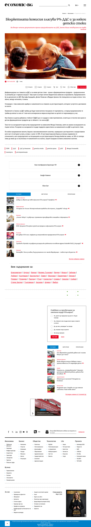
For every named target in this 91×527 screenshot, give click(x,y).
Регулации (18, 232)
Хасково (39, 282)
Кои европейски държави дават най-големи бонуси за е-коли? (71, 353)
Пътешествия (60, 385)
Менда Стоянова (72, 148)
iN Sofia (79, 454)
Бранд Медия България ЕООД (42, 501)
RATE (78, 449)
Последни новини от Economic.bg (75, 394)
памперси (9, 152)
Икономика (70, 13)
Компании (18, 215)
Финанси (22, 454)
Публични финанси (20, 198)
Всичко (7, 467)
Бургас (26, 272)
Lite (62, 441)
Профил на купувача (19, 506)
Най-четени (44, 194)
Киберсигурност (52, 451)
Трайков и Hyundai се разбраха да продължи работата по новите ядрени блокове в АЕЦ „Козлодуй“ (49, 243)
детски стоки (39, 148)
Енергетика (18, 241)
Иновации (23, 449)
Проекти (78, 441)
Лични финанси (38, 447)
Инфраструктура (20, 206)
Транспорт (9, 455)
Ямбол (55, 282)
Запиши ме (81, 432)
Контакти (16, 499)
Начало (64, 13)
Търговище (29, 282)
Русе (39, 279)
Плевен (14, 279)
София (73, 279)
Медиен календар (18, 512)
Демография (37, 449)
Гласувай (54, 337)
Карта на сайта (38, 497)
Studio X (51, 524)
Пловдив (23, 279)
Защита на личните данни (41, 492)
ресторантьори (22, 152)
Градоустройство (39, 456)
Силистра (47, 279)
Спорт (64, 456)
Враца (64, 272)
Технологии (51, 441)
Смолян (65, 279)
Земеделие (9, 458)
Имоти (22, 456)
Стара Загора (16, 282)
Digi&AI (58, 368)
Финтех (50, 456)
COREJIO (79, 451)
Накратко (9, 473)
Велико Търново (45, 272)
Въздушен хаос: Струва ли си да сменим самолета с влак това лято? (70, 388)
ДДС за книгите (25, 148)
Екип (35, 494)
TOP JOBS (79, 461)
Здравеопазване (60, 377)
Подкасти (79, 447)
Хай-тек (50, 454)
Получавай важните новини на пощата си (63, 431)
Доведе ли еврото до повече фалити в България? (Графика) (36, 200)
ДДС (14, 148)
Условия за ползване (39, 504)
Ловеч (43, 276)
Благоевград (16, 272)
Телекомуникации (53, 447)
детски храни (51, 148)
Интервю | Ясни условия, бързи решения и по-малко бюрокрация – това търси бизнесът (47, 252)
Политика (37, 444)
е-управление (52, 449)
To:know (8, 475)
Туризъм (8, 460)
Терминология (10, 470)
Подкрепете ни (38, 506)
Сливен (57, 279)
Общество (37, 441)
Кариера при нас (18, 504)
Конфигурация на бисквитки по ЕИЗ (22, 509)
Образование (38, 451)
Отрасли (22, 447)
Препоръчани (71, 194)
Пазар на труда (10, 462)
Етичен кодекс (18, 501)
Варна (33, 272)
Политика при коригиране (41, 499)
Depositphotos (49, 525)
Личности (65, 451)
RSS (37, 432)
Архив (62, 336)
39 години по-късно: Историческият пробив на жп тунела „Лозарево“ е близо (43, 208)
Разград (32, 279)
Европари (9, 448)
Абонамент (17, 497)
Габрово (72, 272)
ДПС (61, 148)
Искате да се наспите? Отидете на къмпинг (68, 380)
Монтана (51, 276)
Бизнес (21, 441)
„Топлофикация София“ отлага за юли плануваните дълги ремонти (47, 413)
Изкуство (65, 454)
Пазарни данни (10, 480)
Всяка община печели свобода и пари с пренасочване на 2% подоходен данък (70, 362)
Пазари (22, 451)
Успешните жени (81, 456)
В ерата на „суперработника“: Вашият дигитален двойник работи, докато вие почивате (70, 372)
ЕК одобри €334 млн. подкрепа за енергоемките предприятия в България (41, 235)
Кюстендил (34, 276)
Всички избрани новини (76, 259)
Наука (64, 444)
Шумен (47, 282)
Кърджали (23, 276)
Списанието (9, 478)
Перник (72, 276)
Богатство (65, 449)
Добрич (14, 276)
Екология (59, 350)
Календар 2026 (80, 444)
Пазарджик (62, 276)
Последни (18, 194)
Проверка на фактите (19, 494)
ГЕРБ (7, 148)
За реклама (17, 492)
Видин (56, 272)
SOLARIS (79, 458)
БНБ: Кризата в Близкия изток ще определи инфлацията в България (40, 226)
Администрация (38, 461)
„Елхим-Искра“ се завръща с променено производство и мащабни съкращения (43, 217)
